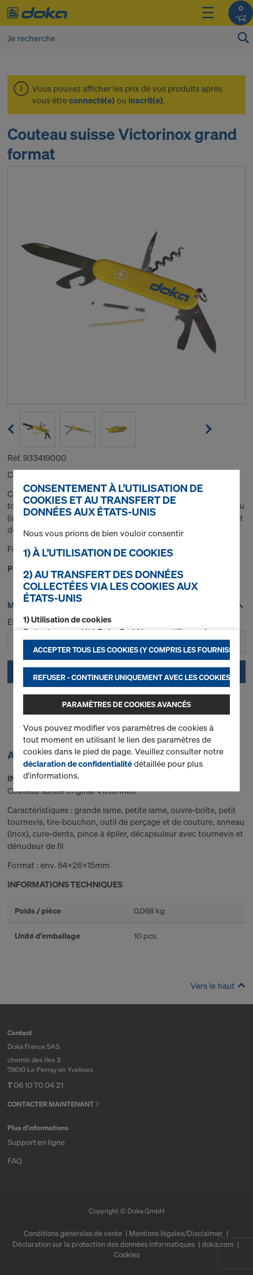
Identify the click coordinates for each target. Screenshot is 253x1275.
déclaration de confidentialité (77, 763)
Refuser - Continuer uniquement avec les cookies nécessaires (131, 677)
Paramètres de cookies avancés (126, 704)
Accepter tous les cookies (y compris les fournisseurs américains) (131, 649)
